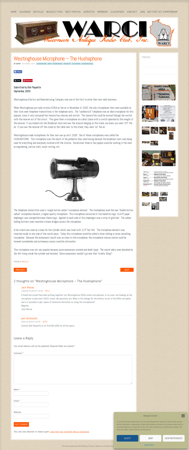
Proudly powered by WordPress (74, 446)
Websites (89, 11)
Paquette (67, 64)
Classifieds (117, 11)
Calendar (25, 11)
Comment (19, 353)
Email (17, 400)
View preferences (174, 438)
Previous (20, 269)
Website (17, 412)
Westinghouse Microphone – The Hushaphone (58, 58)
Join (142, 11)
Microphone (57, 64)
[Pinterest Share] (28, 80)
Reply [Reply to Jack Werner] (47, 291)
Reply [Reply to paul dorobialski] (45, 321)
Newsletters (54, 11)
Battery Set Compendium (162, 11)
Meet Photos (73, 11)
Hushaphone (41, 64)
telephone (76, 64)
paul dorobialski (29, 318)
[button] (183, 415)
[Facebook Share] (18, 71)
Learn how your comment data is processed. (69, 431)
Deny (150, 438)
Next (127, 269)
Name (17, 389)
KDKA (49, 64)
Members (102, 11)
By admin (17, 64)
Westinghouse (87, 64)
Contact (132, 11)
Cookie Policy (149, 445)
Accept (127, 438)
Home (14, 11)
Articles (38, 11)
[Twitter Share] (17, 80)
